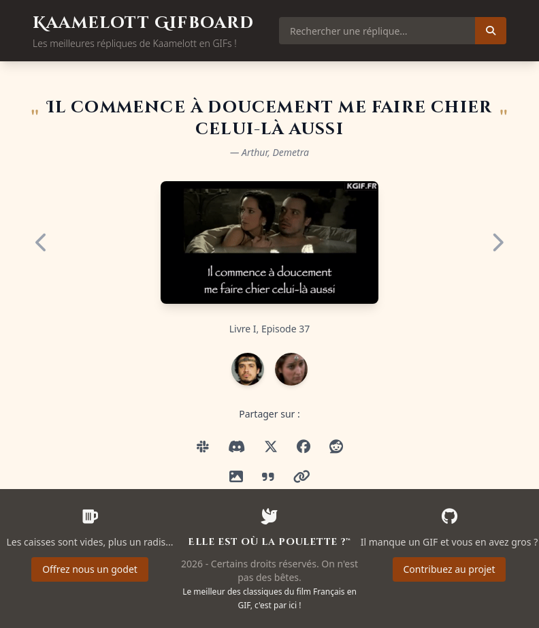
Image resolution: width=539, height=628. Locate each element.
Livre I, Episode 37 (269, 328)
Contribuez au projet (449, 569)
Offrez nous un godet (89, 569)
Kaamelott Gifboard (144, 23)
